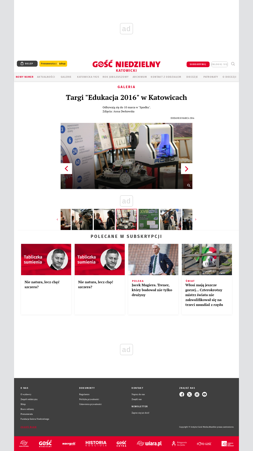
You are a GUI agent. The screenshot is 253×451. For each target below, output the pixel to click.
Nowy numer (25, 76)
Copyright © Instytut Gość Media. (194, 427)
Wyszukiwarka (233, 64)
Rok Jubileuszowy (116, 76)
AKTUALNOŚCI (46, 76)
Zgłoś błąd (29, 427)
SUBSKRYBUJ (198, 64)
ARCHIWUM (140, 76)
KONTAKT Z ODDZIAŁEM (166, 76)
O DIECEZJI (229, 76)
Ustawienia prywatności (90, 404)
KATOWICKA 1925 (88, 76)
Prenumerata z (53, 64)
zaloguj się (220, 64)
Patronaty (210, 76)
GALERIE (66, 76)
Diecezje (192, 76)
